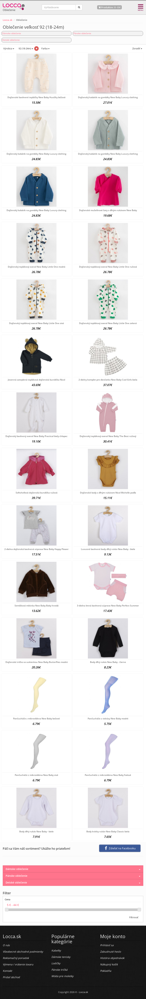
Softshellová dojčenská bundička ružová (36, 492)
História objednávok (112, 958)
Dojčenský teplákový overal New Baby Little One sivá (36, 323)
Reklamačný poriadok (16, 958)
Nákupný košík (109, 964)
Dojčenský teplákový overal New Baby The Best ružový (108, 436)
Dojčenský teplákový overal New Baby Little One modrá (36, 266)
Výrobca (8, 48)
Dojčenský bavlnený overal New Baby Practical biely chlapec (36, 436)
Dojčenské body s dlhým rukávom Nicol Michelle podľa (108, 492)
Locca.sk (7, 20)
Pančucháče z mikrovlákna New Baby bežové (36, 718)
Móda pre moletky (62, 976)
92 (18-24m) (25, 48)
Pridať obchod (11, 977)
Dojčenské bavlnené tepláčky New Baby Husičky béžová (36, 97)
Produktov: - (109, 7)
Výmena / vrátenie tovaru (18, 964)
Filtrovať (133, 917)
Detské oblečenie (11, 39)
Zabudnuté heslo (110, 951)
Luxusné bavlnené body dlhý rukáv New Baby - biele (108, 549)
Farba (45, 48)
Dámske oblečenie (11, 33)
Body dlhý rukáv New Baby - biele (36, 831)
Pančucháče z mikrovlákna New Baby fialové (108, 775)
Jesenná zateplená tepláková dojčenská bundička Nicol (36, 379)
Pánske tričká (59, 969)
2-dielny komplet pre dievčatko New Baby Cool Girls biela (108, 379)
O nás (6, 945)
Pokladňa (105, 970)
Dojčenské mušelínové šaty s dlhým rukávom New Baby (108, 210)
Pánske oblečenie (82, 33)
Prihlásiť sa (107, 945)
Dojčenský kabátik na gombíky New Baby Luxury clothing (108, 97)
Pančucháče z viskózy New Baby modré (108, 718)
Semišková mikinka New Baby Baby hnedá (37, 605)
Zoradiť (137, 48)
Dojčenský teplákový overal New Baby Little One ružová (108, 266)
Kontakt (7, 970)
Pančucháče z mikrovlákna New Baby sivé (36, 775)
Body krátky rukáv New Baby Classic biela (107, 831)
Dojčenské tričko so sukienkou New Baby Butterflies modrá (36, 662)
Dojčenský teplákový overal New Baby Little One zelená (108, 323)
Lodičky (55, 963)
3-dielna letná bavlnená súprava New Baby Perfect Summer (108, 605)
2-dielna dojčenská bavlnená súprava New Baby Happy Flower (36, 549)
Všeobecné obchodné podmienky (23, 951)
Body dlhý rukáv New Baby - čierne (108, 662)
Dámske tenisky (60, 957)
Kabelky (56, 950)
